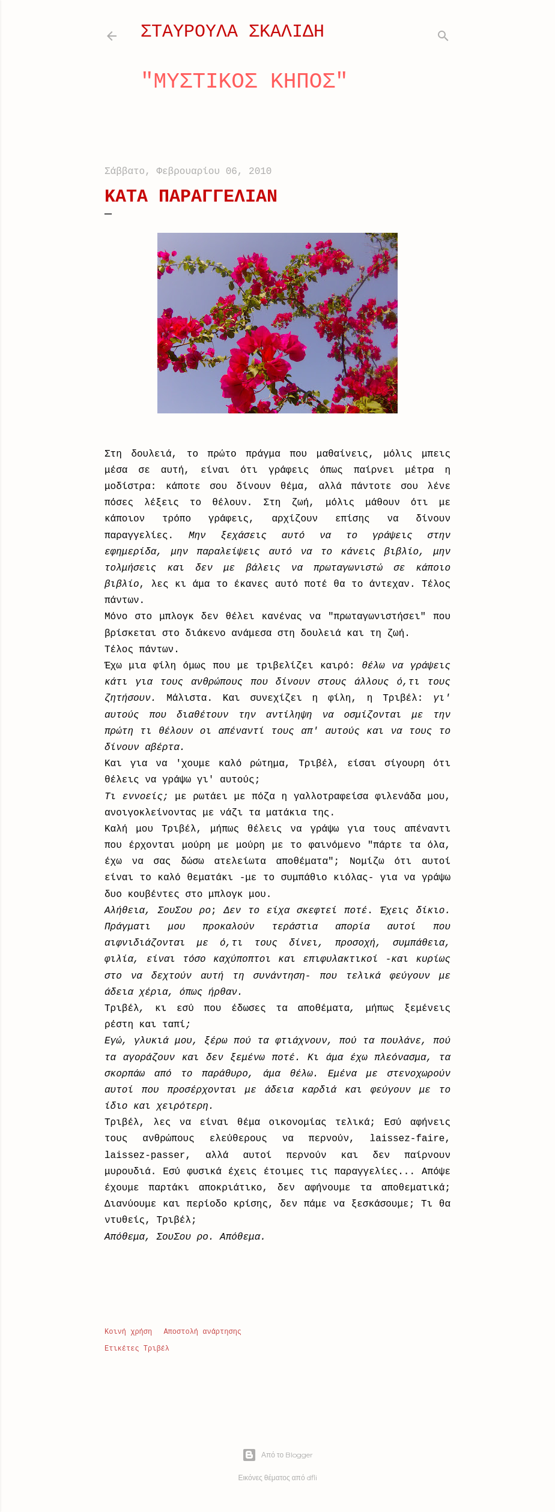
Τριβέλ (156, 1349)
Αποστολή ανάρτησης (202, 1332)
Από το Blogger (277, 1455)
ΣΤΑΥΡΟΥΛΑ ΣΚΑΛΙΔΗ (232, 32)
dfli (312, 1477)
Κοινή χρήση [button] (128, 1332)
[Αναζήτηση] (443, 34)
